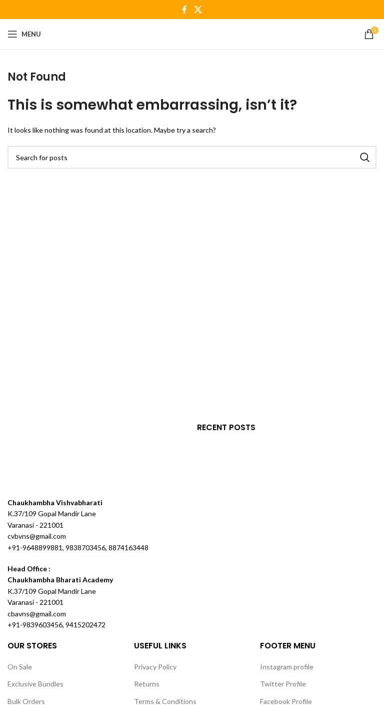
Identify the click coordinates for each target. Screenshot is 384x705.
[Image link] (45, 459)
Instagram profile (287, 666)
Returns (147, 683)
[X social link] (197, 9)
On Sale (20, 666)
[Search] (192, 157)
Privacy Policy (155, 666)
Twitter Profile (283, 683)
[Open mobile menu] (24, 34)
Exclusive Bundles (36, 683)
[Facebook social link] (184, 9)
